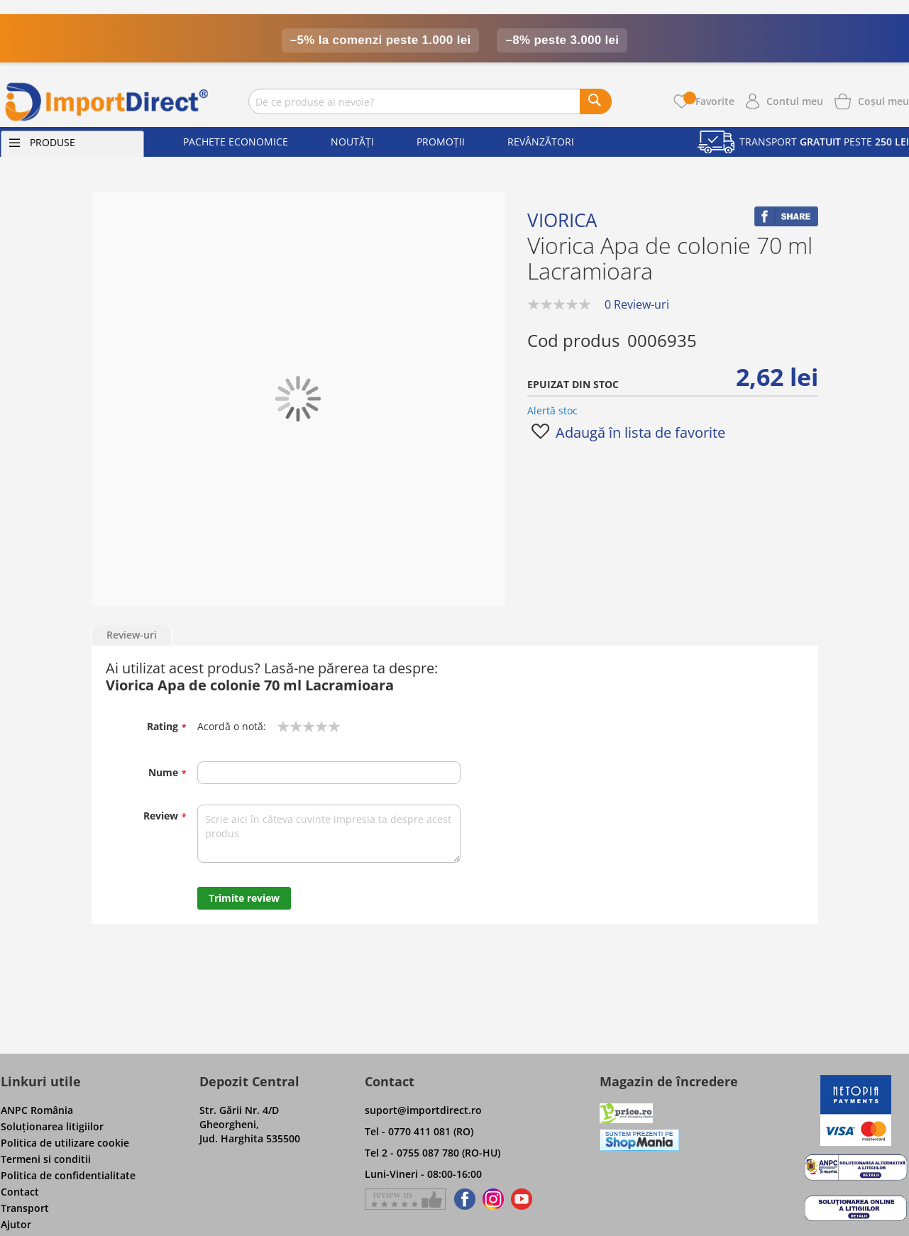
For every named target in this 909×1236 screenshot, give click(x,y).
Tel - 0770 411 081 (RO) (419, 1131)
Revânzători (540, 141)
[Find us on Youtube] (521, 1199)
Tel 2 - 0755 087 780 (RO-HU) (432, 1152)
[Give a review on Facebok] (405, 1199)
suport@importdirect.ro (423, 1110)
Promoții (441, 141)
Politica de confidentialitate (68, 1175)
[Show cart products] (883, 100)
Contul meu (794, 101)
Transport (25, 1208)
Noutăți (352, 141)
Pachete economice (235, 141)
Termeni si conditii (46, 1159)
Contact (20, 1191)
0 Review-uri (637, 304)
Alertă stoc (552, 410)
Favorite (708, 101)
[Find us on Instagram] (493, 1199)
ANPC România (37, 1110)
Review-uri (131, 634)
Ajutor (16, 1224)
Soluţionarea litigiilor (52, 1126)
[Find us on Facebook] (462, 1199)
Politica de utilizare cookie (65, 1142)
